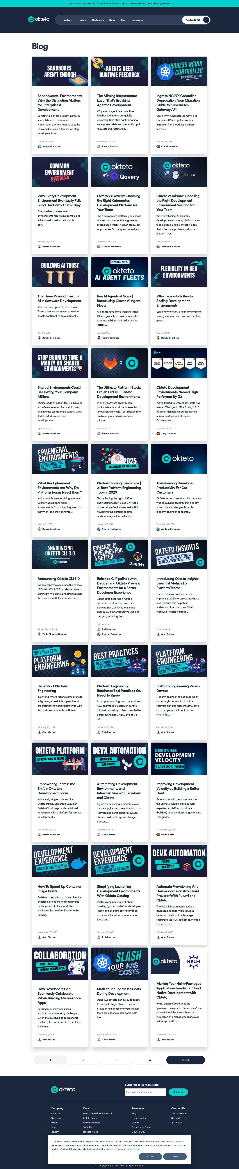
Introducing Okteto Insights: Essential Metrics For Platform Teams (177, 583)
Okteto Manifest (91, 1122)
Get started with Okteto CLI (97, 1113)
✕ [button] (235, 3)
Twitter (178, 1122)
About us (55, 1113)
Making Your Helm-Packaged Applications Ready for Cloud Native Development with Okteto (178, 990)
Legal (53, 1127)
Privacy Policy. (133, 1149)
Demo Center (139, 1117)
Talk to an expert (179, 1113)
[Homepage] (63, 1089)
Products (67, 19)
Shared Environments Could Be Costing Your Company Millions (58, 392)
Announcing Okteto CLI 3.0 (58, 578)
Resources (137, 19)
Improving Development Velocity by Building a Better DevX (177, 788)
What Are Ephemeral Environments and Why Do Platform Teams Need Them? (59, 488)
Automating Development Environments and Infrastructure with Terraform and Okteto (119, 791)
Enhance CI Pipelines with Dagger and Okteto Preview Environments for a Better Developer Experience (118, 585)
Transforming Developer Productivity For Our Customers (175, 488)
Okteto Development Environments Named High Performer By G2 (177, 392)
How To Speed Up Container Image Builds (59, 888)
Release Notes (90, 1131)
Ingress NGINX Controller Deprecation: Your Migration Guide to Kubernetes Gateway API (178, 103)
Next (185, 1060)
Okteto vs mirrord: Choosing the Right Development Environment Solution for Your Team (178, 203)
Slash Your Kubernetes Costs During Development (119, 991)
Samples (87, 1127)
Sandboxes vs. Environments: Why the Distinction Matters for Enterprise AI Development (59, 103)
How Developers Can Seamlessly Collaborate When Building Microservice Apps (59, 996)
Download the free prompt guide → (149, 3)
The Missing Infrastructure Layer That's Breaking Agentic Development (117, 100)
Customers (98, 19)
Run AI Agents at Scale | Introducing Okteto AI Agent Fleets (118, 301)
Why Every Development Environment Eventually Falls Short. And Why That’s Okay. (59, 200)
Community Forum (141, 1127)
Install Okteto (90, 1117)
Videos (135, 1122)
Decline (175, 1156)
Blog (122, 19)
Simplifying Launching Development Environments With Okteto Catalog (118, 891)
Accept (150, 1156)
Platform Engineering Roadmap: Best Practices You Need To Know (119, 691)
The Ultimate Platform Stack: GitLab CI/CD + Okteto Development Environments (119, 392)
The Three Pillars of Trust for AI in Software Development (59, 298)
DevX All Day (138, 1131)
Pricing (82, 19)
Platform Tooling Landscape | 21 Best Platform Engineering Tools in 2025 (119, 488)
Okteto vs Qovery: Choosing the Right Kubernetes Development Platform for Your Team (118, 203)
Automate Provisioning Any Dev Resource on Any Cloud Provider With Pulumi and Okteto (177, 893)
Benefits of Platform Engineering (52, 688)
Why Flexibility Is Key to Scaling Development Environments (174, 301)
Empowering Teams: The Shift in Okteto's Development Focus (56, 788)
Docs (112, 19)
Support (175, 1117)
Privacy (55, 1131)
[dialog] (119, 1149)
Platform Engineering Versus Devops (178, 688)
